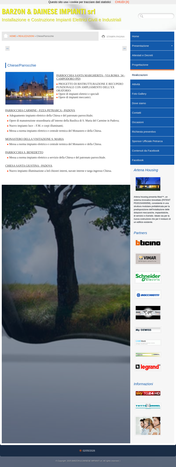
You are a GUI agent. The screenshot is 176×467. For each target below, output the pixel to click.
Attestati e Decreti (142, 55)
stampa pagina (115, 36)
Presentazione (152, 45)
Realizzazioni (26, 36)
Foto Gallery (139, 93)
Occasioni (138, 122)
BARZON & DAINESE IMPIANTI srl (48, 11)
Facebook (138, 160)
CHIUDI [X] (122, 2)
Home (13, 36)
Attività (136, 84)
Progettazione (140, 64)
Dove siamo (139, 103)
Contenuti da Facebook (145, 150)
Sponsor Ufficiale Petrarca (147, 141)
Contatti (136, 112)
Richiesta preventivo (144, 131)
